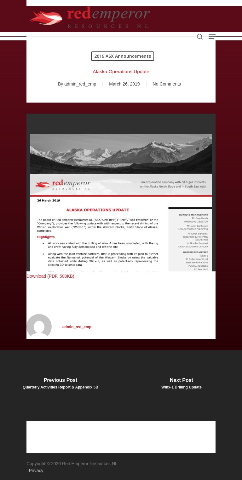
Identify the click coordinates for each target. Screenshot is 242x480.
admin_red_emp (80, 83)
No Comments (167, 83)
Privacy (36, 470)
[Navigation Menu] (212, 36)
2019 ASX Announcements (122, 56)
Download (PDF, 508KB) (50, 276)
